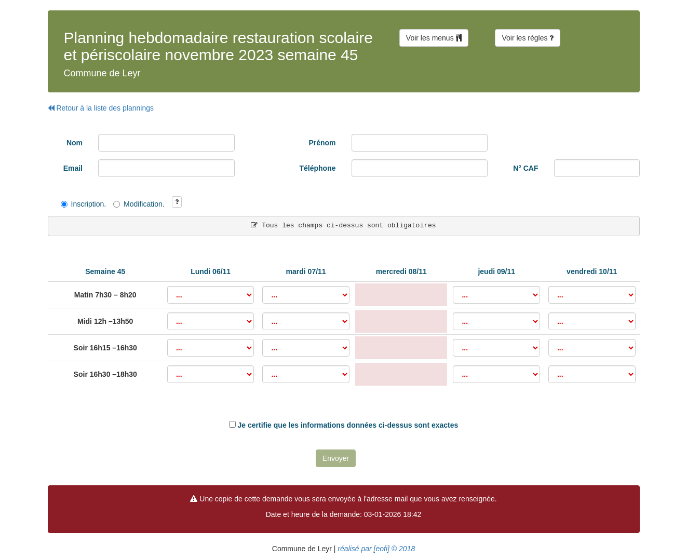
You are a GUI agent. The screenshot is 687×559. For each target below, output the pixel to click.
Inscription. (83, 204)
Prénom (321, 143)
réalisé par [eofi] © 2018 (375, 548)
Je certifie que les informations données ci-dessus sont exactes (348, 425)
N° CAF (525, 168)
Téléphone (317, 168)
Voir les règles (528, 38)
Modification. (139, 204)
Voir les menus (434, 38)
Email (73, 168)
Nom (74, 143)
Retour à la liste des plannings (101, 108)
